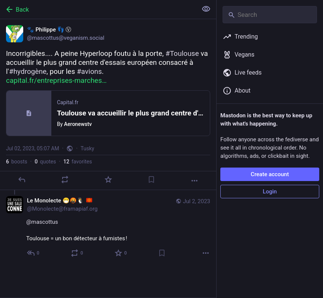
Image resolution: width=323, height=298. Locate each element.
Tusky (87, 148)
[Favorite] (108, 179)
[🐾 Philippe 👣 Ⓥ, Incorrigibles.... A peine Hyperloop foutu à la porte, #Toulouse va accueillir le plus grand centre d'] (108, 104)
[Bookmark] (151, 179)
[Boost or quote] (64, 179)
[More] (194, 180)
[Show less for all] (206, 9)
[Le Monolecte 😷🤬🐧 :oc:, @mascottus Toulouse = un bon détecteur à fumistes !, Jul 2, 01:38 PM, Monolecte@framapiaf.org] (108, 227)
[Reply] (21, 179)
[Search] (270, 14)
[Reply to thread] (33, 253)
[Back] (98, 9)
